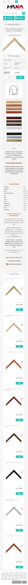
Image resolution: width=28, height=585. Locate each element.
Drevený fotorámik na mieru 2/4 (13, 352)
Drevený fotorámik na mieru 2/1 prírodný (13, 315)
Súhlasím (24, 582)
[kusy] (6, 77)
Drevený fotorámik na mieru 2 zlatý (13, 279)
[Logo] (13, 7)
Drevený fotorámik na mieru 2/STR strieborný (12, 499)
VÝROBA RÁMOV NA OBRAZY (13, 24)
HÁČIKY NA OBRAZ (15, 260)
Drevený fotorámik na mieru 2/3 (13, 536)
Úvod (5, 24)
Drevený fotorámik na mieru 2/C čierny (13, 463)
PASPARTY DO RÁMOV (15, 264)
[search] (23, 13)
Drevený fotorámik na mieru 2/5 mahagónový (13, 389)
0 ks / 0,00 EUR (21, 2)
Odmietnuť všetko (16, 582)
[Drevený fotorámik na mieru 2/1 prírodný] (14, 38)
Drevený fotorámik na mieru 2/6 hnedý (13, 426)
